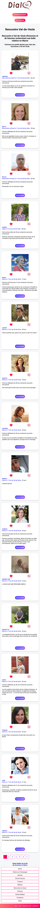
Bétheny (20, 885)
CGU (19, 906)
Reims (20, 869)
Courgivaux (20, 897)
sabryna (4, 831)
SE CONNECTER (20, 20)
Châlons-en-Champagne (20, 872)
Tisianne (4, 730)
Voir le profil (20, 95)
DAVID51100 (6, 579)
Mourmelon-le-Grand (20, 888)
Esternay (20, 891)
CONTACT (35, 906)
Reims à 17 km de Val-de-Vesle (11, 279)
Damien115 (5, 629)
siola (3, 780)
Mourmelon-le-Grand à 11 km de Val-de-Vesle (16, 78)
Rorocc (4, 177)
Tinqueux (20, 881)
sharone (4, 378)
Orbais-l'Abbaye (20, 894)
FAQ (16, 906)
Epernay (20, 875)
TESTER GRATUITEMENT (20, 14)
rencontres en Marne (20, 865)
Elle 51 (4, 126)
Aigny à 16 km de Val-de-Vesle (11, 229)
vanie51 (4, 328)
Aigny (20, 901)
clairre (4, 680)
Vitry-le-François (20, 878)
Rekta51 (4, 478)
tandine (4, 227)
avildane (4, 529)
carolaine (5, 428)
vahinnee (5, 76)
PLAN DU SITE (26, 906)
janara (4, 277)
